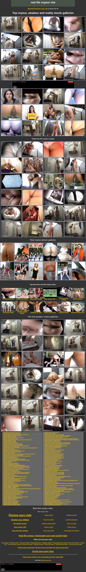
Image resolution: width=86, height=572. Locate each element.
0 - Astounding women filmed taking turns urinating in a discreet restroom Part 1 (61, 439)
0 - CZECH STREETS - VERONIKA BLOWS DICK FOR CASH (16, 466)
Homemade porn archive (71, 530)
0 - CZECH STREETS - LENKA (9, 440)
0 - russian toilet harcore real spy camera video (53, 473)
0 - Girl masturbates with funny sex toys (11, 481)
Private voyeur (14, 542)
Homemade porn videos (60, 542)
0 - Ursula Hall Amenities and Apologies (52, 504)
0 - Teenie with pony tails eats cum (10, 475)
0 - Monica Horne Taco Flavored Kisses (52, 463)
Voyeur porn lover (48, 530)
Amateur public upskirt (48, 523)
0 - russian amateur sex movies (9, 495)
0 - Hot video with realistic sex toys (51, 452)
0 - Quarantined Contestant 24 (50, 484)
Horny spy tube (71, 523)
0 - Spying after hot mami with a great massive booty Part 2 (16, 473)
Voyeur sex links (27, 544)
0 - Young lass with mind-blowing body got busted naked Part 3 (57, 501)
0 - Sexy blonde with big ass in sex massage (12, 494)
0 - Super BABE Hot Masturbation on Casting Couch (14, 478)
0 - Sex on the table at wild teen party (51, 468)
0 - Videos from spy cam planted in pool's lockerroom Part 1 (16, 445)
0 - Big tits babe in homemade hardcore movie (53, 490)
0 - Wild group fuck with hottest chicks (51, 478)
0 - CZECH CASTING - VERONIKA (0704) (52, 446)
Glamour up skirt (72, 515)
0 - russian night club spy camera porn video (53, 437)
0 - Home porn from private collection (51, 495)
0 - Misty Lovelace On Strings (9, 499)
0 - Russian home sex (7, 462)
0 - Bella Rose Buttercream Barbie (10, 442)
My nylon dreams (74, 542)
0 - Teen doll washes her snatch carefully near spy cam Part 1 (16, 472)
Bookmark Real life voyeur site (38, 8)
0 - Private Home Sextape (8, 482)
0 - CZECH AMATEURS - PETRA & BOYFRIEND (53, 477)
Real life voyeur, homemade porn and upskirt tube (43, 536)
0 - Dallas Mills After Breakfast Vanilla (51, 500)
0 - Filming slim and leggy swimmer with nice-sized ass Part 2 (57, 476)
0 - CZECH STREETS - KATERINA (10, 502)
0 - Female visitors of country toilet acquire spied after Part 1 (16, 469)
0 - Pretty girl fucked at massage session (12, 451)
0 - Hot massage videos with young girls (11, 433)
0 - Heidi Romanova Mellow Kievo (50, 497)
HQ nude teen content (14, 544)
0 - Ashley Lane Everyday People (10, 483)
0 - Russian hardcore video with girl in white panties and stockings (17, 485)
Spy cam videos (25, 542)
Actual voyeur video (62, 544)
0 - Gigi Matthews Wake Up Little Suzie (51, 494)
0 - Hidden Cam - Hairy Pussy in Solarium (52, 451)
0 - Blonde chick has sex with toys (10, 438)
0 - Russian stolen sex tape (9, 448)
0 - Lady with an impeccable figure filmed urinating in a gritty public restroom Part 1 (62, 483)
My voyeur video (49, 519)
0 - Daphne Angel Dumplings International (52, 444)
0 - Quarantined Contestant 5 (49, 464)
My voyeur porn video (75, 544)
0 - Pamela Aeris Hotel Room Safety (10, 458)
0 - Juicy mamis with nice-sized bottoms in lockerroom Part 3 (16, 467)
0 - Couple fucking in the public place (11, 489)
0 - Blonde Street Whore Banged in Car (52, 459)
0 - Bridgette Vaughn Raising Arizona (51, 492)
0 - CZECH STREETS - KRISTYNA (50, 469)
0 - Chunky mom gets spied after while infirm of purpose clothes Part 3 (59, 489)
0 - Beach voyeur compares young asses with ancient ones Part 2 (17, 439)
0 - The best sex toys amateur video (10, 501)
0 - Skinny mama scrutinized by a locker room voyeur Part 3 (16, 434)
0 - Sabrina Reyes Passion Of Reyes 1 (11, 449)
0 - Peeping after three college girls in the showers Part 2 (15, 496)
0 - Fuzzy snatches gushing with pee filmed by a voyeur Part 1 (57, 435)
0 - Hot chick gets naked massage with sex (52, 465)
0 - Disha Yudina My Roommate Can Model (52, 461)
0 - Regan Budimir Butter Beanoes (50, 482)
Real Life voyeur (50, 544)
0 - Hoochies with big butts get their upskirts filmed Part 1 (15, 491)
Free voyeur (5, 542)
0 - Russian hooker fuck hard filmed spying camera (54, 487)
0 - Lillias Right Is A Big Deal (49, 475)
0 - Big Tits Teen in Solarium (9, 452)
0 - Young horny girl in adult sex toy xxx (11, 471)
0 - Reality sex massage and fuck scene (11, 479)
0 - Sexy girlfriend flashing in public (51, 467)
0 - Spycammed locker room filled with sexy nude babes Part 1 (16, 484)
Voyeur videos (48, 515)
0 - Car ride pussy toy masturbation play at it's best (14, 459)
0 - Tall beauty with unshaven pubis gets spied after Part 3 (56, 470)
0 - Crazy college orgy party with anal (11, 500)
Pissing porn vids (20, 515)
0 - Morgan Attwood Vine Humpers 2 (11, 463)
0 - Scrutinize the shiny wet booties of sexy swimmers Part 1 (56, 443)
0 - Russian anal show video (49, 462)
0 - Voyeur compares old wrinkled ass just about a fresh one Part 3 (58, 485)
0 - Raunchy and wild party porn (10, 461)
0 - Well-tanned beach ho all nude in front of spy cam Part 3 (56, 499)
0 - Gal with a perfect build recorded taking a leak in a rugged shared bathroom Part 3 (21, 488)
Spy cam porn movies (20, 531)
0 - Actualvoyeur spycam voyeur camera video (13, 444)
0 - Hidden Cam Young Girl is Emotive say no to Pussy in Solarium (58, 488)
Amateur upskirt (47, 542)
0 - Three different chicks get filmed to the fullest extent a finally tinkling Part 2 (20, 447)
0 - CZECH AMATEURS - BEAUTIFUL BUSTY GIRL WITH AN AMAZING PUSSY (60, 480)
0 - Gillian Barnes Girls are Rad (50, 471)
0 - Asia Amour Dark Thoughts (9, 441)
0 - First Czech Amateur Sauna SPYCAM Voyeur (13, 437)
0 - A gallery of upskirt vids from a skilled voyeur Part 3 (15, 476)
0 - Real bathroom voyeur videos (50, 460)
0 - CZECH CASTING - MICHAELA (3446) (11, 504)
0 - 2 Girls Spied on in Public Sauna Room (12, 435)
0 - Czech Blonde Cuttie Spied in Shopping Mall (13, 492)
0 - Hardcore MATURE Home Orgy (10, 498)
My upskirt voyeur (20, 523)
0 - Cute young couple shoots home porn (52, 466)
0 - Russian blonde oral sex (49, 448)
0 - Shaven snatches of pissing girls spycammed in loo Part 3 (16, 460)
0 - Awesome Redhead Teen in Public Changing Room (55, 445)
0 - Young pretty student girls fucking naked (12, 443)
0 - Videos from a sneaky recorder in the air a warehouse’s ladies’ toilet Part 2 (60, 438)
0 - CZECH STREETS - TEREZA (9, 487)
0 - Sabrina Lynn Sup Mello (49, 498)
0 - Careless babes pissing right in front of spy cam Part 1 (56, 436)
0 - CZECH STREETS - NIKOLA (9, 436)
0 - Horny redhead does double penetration (52, 454)
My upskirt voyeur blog (60, 547)
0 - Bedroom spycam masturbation (51, 432)
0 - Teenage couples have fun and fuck (51, 450)
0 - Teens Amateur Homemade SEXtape (11, 493)
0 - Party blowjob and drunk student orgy (52, 456)
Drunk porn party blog (43, 551)
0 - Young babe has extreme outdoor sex (12, 432)
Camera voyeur (48, 527)
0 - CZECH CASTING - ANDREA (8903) (51, 440)
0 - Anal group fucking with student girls (52, 447)
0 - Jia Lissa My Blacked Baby (50, 486)
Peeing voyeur (71, 527)
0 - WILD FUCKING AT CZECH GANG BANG (12, 497)
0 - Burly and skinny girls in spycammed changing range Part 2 (17, 455)
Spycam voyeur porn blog (44, 547)
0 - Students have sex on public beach (11, 446)
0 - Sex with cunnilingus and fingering (11, 464)
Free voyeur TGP (20, 527)
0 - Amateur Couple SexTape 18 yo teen (11, 503)
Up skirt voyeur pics (72, 519)
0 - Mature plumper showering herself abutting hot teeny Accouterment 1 (19, 453)
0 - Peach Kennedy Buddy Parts (10, 456)
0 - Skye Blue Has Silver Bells (49, 481)
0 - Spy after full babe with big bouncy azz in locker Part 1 (56, 503)
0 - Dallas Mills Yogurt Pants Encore (10, 470)
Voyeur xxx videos (20, 520)
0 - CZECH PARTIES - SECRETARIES (11, 486)
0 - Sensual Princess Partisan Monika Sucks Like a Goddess (56, 491)
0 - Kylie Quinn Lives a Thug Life (50, 496)
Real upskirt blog (36, 542)
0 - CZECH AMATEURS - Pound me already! (53, 502)
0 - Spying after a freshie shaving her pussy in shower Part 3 (56, 442)
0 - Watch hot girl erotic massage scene (52, 441)
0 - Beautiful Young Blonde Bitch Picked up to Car (14, 450)
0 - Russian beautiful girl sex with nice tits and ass (14, 465)
